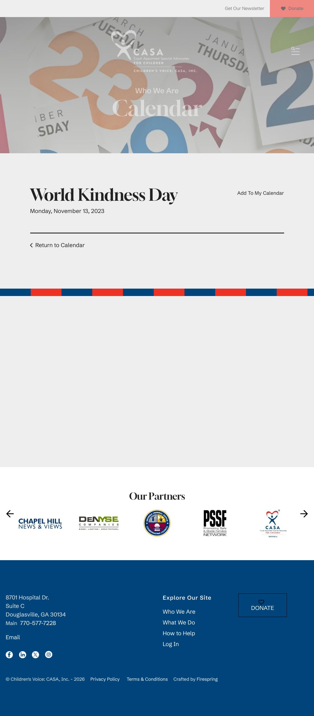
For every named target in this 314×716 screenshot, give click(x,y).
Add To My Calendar (260, 193)
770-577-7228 (38, 623)
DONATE (262, 605)
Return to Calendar (60, 245)
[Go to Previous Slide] (10, 513)
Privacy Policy (105, 679)
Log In (171, 644)
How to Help (179, 633)
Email (13, 637)
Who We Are (179, 611)
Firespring (207, 679)
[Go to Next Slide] (304, 513)
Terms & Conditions (147, 679)
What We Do (179, 622)
